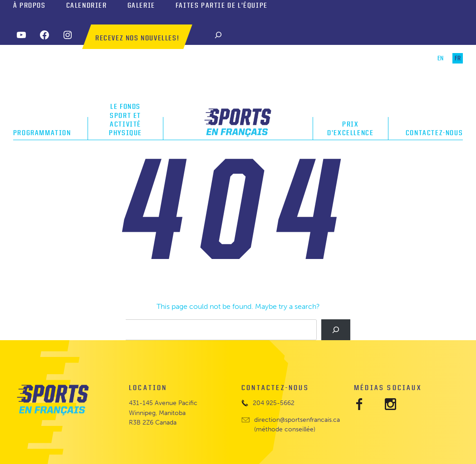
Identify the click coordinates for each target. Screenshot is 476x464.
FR (458, 58)
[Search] (218, 34)
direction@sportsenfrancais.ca (297, 420)
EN (440, 58)
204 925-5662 (273, 403)
